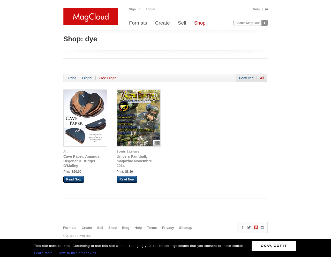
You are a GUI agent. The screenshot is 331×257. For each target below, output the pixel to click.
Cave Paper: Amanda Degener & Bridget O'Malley (81, 161)
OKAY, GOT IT (274, 246)
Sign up (134, 9)
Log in (150, 9)
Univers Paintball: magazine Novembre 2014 (134, 161)
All (262, 78)
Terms (152, 228)
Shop (199, 23)
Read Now (73, 179)
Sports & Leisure (128, 151)
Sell (182, 23)
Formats (138, 23)
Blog (125, 228)
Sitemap (185, 228)
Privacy (168, 228)
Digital (87, 78)
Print (72, 78)
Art (65, 151)
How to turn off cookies (77, 253)
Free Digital (108, 78)
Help (256, 9)
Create (162, 23)
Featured (246, 78)
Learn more (43, 253)
